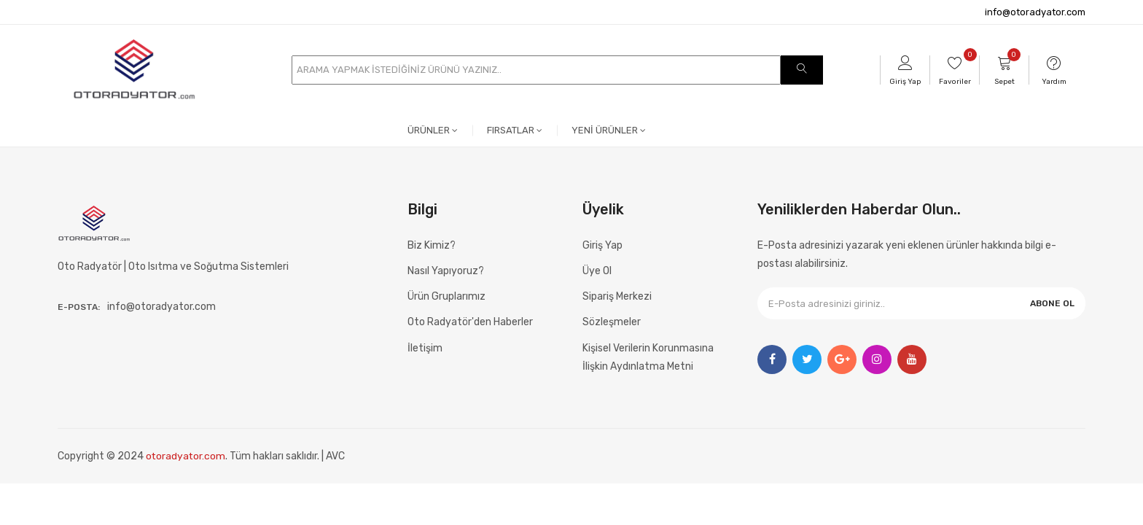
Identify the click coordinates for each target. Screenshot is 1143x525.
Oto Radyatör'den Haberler (470, 322)
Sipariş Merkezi (617, 296)
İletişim (424, 348)
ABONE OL (1052, 303)
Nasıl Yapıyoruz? (445, 271)
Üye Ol (597, 271)
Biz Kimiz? (431, 245)
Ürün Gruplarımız (446, 296)
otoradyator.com (186, 456)
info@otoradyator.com (1035, 12)
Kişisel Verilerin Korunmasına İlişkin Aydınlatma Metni (648, 357)
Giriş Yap (602, 245)
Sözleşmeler (611, 322)
